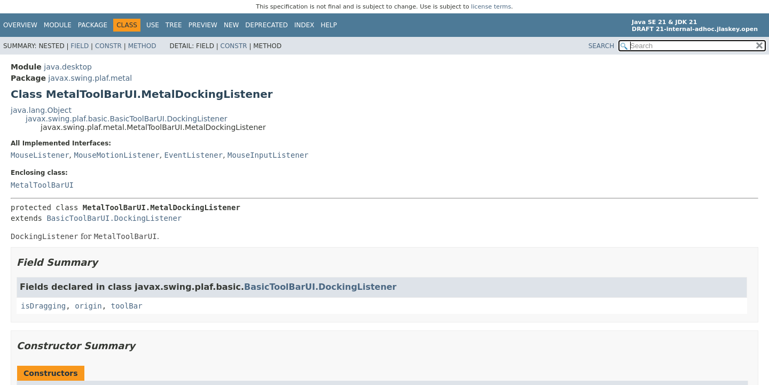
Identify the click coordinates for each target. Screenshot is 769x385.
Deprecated (266, 25)
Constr (108, 46)
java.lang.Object (41, 110)
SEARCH (601, 46)
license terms (491, 6)
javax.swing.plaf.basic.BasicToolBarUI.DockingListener (126, 118)
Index (304, 25)
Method (142, 46)
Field (79, 46)
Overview (20, 25)
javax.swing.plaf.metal (90, 78)
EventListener (193, 155)
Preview (203, 25)
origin (88, 306)
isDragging (43, 306)
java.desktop (68, 67)
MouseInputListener (268, 155)
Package (92, 25)
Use (152, 25)
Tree (174, 25)
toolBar (127, 306)
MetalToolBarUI (42, 185)
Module (58, 25)
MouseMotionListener (116, 155)
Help (329, 25)
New (231, 25)
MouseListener (40, 155)
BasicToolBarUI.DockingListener (114, 218)
